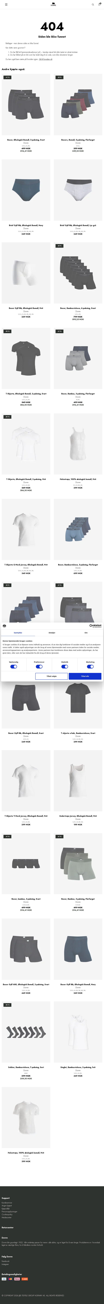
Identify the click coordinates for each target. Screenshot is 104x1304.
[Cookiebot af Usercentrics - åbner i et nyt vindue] (91, 626)
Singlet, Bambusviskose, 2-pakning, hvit (78, 1067)
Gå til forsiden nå (45, 59)
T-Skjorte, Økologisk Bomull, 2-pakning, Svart (26, 394)
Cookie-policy (7, 1214)
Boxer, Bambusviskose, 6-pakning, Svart (78, 308)
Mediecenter (6, 1217)
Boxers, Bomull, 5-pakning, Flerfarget (78, 140)
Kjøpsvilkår (6, 1208)
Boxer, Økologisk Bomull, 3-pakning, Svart (26, 140)
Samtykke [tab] (18, 633)
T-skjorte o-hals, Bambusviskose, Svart (78, 733)
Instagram (5, 1264)
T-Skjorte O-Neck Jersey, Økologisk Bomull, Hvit (26, 565)
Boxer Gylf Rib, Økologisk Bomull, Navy (78, 984)
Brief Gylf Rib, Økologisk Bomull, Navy (26, 225)
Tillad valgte (52, 676)
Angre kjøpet (7, 1205)
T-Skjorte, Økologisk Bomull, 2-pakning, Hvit (26, 479)
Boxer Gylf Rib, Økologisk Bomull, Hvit (26, 308)
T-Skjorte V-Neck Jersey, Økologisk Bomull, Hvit (26, 816)
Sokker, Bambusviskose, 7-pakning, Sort (26, 1067)
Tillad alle (85, 676)
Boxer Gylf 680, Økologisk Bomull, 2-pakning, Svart (26, 984)
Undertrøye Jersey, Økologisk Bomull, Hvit (78, 816)
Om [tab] (86, 633)
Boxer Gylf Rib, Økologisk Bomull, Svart (26, 733)
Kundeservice (7, 1203)
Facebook (5, 1261)
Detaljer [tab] (52, 633)
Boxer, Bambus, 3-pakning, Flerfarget (78, 394)
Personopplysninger (9, 1211)
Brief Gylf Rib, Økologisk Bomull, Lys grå (78, 225)
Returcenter (7, 1227)
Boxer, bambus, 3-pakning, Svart (26, 899)
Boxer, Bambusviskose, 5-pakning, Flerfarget (78, 565)
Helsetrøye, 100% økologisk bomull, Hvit (78, 479)
